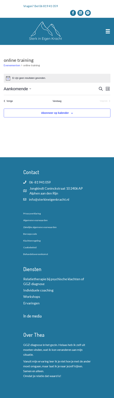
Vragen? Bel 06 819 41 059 (40, 6)
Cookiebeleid (30, 247)
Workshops (31, 296)
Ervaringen (31, 303)
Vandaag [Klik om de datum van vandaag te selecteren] (56, 101)
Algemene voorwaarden (35, 220)
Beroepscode (30, 234)
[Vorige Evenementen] (8, 101)
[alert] (57, 78)
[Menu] (108, 31)
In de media (32, 315)
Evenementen (12, 65)
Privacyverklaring (32, 213)
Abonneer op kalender (55, 112)
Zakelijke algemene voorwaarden (40, 227)
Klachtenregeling (31, 240)
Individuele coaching (38, 290)
